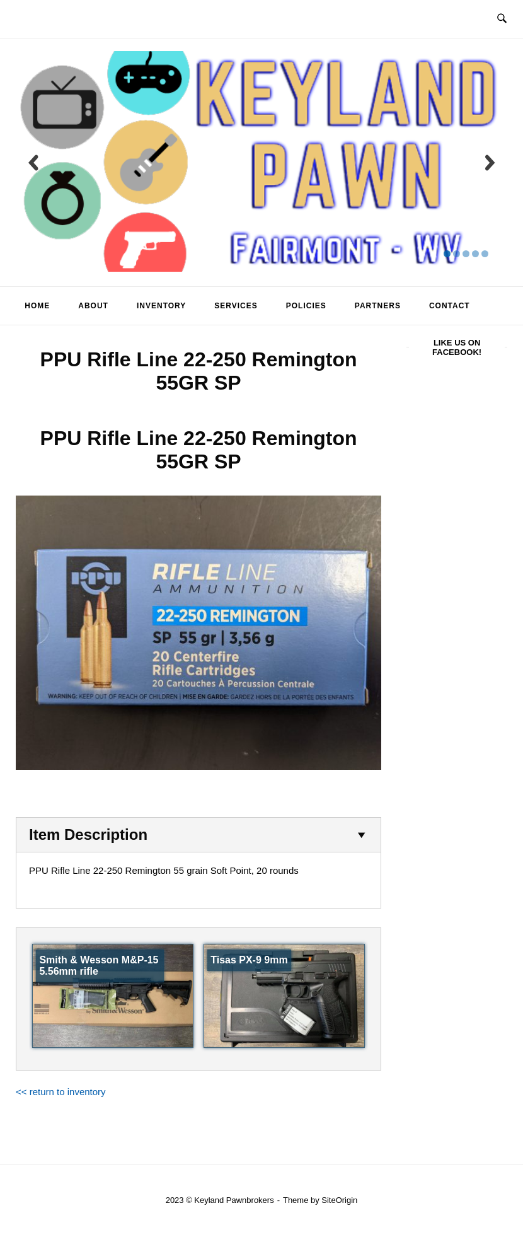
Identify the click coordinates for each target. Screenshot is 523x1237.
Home (37, 305)
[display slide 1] (447, 253)
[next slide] (490, 162)
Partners (378, 305)
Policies (306, 305)
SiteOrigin (339, 1200)
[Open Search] (502, 19)
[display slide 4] (475, 253)
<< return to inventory (61, 1091)
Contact (449, 305)
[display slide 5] (484, 253)
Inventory (161, 305)
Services (235, 305)
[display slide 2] (456, 253)
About (93, 305)
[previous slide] (33, 162)
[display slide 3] (466, 253)
